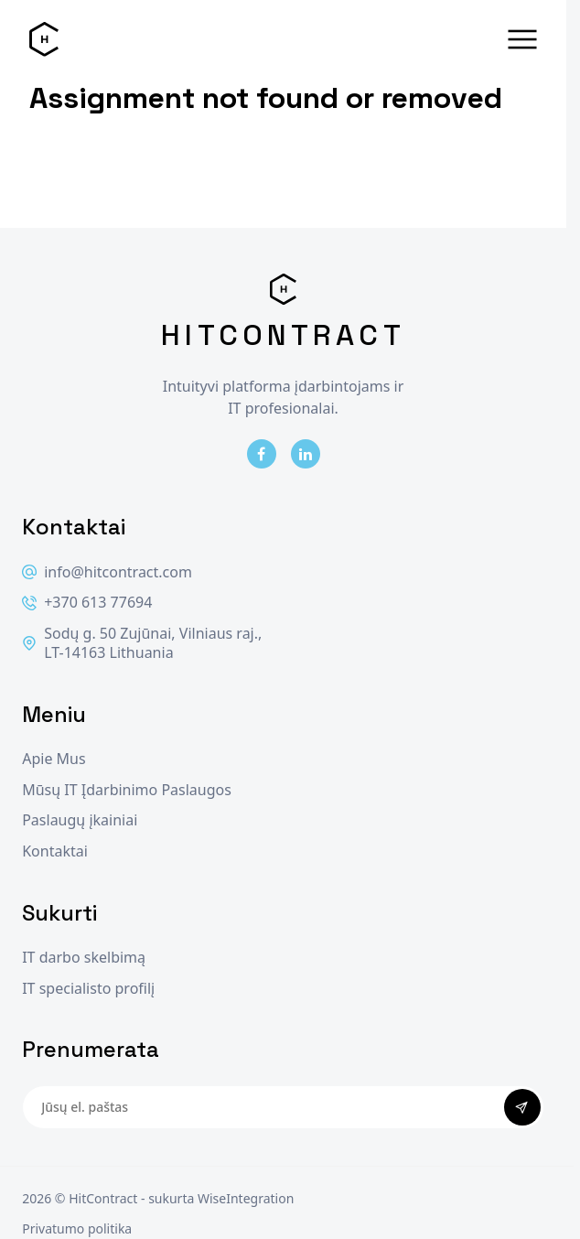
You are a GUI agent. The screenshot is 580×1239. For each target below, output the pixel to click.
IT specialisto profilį (88, 988)
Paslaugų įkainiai (79, 820)
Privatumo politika (77, 1228)
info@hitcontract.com (107, 572)
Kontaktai (55, 851)
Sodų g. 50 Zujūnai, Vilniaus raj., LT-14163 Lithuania (142, 643)
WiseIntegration (246, 1198)
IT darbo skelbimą (83, 957)
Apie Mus (53, 759)
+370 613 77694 (87, 602)
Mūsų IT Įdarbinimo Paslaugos (126, 790)
